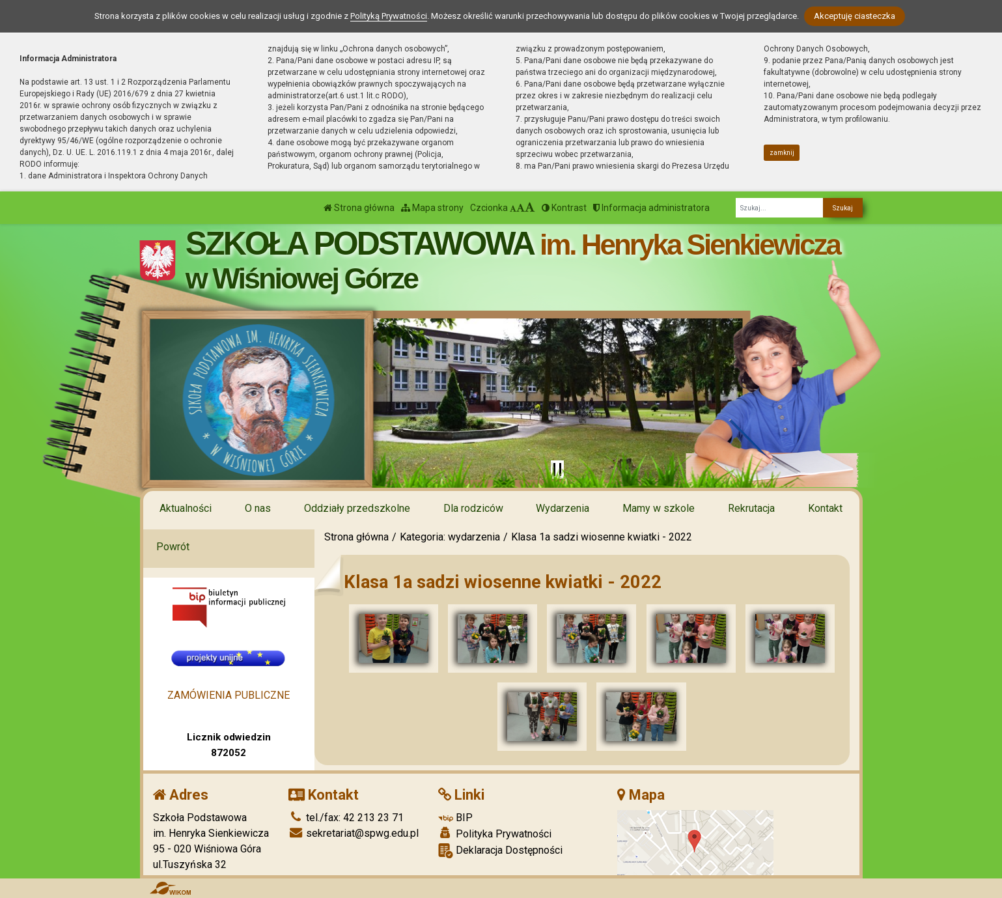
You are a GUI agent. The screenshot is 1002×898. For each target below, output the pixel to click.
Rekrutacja (751, 508)
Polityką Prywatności (388, 16)
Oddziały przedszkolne (357, 508)
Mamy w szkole (658, 508)
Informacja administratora (651, 208)
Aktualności (186, 508)
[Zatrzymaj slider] (557, 469)
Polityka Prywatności (494, 833)
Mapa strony (432, 208)
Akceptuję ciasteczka (854, 16)
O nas (258, 508)
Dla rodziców (473, 508)
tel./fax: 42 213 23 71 (346, 817)
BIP (455, 817)
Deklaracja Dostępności (500, 850)
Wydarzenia (562, 508)
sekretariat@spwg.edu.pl (353, 833)
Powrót (172, 546)
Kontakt (825, 508)
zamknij (782, 152)
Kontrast (564, 208)
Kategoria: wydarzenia (450, 537)
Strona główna (359, 208)
